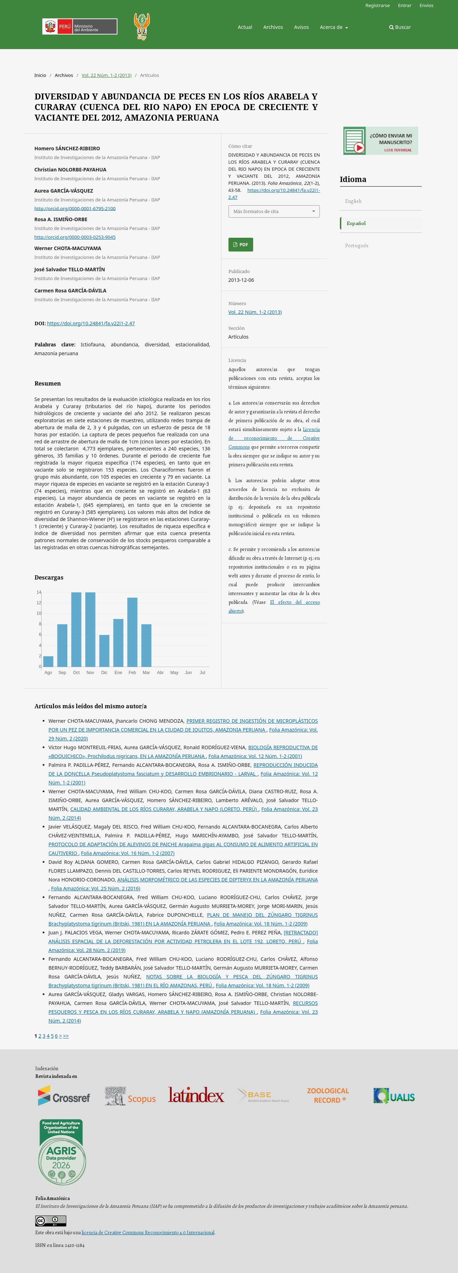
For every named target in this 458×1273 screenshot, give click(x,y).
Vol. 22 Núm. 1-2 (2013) (107, 75)
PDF (243, 244)
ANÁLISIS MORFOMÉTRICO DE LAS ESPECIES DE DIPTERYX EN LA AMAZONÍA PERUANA (217, 879)
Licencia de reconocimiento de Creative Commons (274, 438)
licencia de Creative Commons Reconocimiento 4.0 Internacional (148, 1232)
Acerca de (332, 27)
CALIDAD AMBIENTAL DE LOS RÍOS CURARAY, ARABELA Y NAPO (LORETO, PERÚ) (164, 809)
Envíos (426, 5)
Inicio (40, 75)
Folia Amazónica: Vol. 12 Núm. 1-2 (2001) (255, 756)
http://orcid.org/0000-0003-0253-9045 (75, 237)
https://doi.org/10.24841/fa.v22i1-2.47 (91, 323)
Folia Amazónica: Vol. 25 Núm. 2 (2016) (95, 888)
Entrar (404, 5)
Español (356, 223)
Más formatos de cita (256, 211)
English (353, 201)
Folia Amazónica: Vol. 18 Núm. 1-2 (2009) (260, 923)
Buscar (400, 27)
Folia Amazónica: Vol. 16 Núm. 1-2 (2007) (128, 853)
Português (356, 245)
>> (66, 1035)
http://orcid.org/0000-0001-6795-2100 (75, 208)
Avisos (301, 27)
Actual (245, 27)
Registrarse (378, 5)
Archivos (273, 27)
